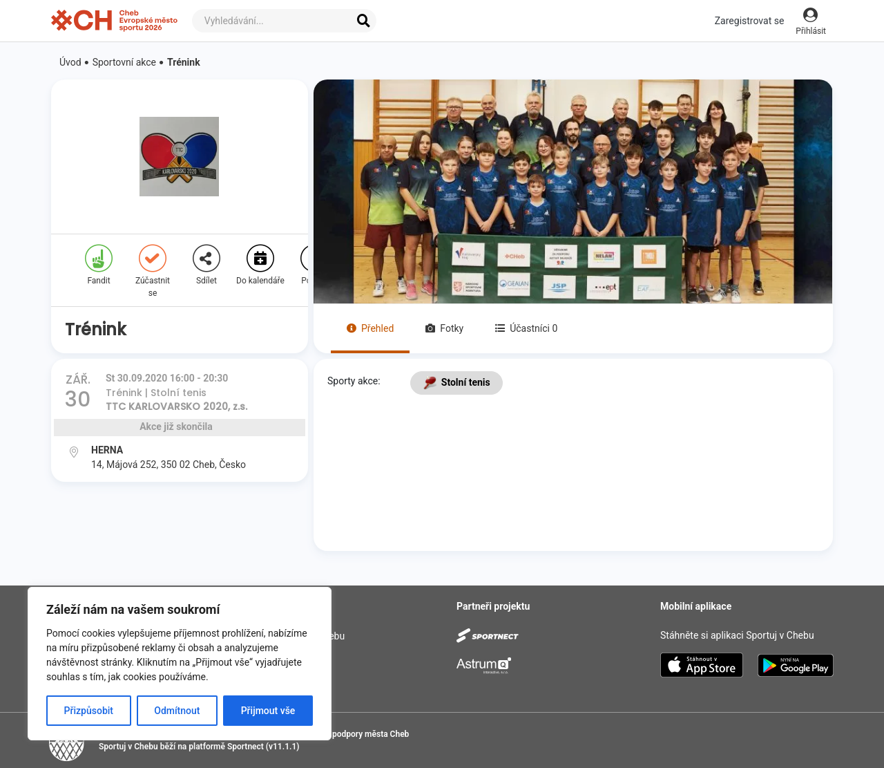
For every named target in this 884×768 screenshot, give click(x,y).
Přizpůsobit (88, 710)
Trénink (183, 62)
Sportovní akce (124, 62)
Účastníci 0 (526, 328)
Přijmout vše (268, 710)
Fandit (99, 265)
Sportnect (245, 746)
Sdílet (206, 265)
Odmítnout (177, 710)
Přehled (370, 328)
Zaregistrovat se (750, 20)
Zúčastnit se (152, 271)
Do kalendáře (260, 265)
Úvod (70, 62)
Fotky (444, 328)
